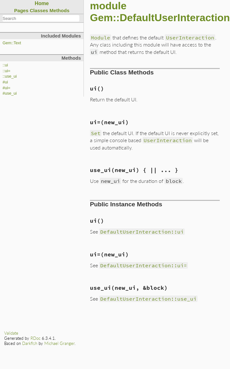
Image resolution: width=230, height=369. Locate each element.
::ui (5, 65)
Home (42, 3)
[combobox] (41, 18)
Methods (59, 10)
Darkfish (29, 343)
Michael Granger (59, 343)
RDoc (35, 338)
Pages (21, 10)
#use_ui (10, 93)
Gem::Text (12, 43)
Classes (39, 10)
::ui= (6, 71)
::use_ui (10, 76)
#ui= (6, 88)
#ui (5, 82)
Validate (11, 333)
